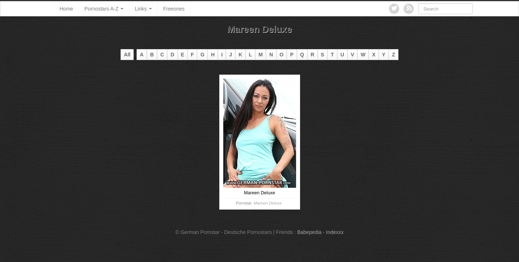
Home (66, 9)
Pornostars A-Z (103, 9)
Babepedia (309, 232)
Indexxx (334, 232)
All (127, 54)
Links (143, 9)
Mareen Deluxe (268, 203)
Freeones (174, 9)
